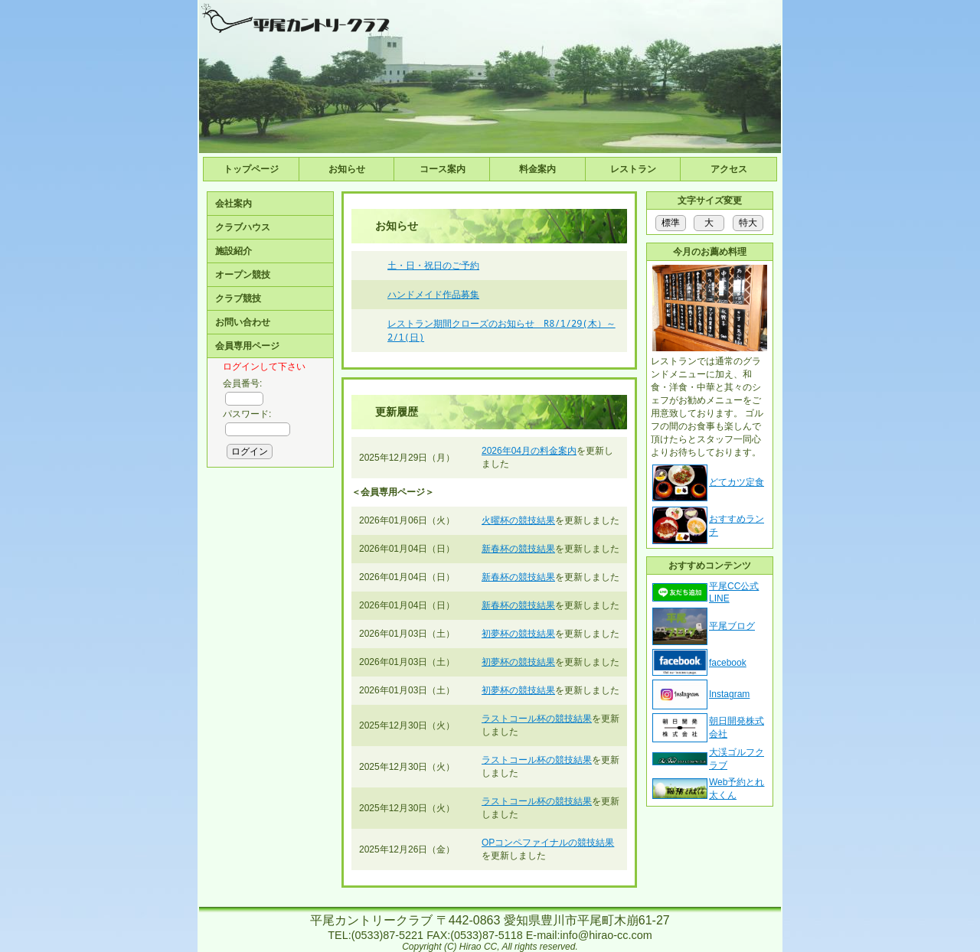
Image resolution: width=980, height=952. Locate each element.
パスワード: (247, 414)
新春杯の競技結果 (518, 548)
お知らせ (346, 169)
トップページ (251, 169)
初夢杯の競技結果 (518, 633)
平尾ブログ (732, 626)
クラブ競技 (238, 298)
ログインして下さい (264, 366)
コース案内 (443, 169)
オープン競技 (242, 274)
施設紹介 (233, 251)
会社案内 (233, 203)
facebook (727, 662)
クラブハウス (242, 227)
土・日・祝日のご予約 (433, 265)
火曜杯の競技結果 (518, 520)
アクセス (728, 169)
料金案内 (537, 169)
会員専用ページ (247, 346)
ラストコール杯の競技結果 (537, 718)
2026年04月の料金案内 (529, 450)
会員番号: (242, 383)
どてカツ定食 (736, 482)
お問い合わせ (242, 322)
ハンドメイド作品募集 (433, 294)
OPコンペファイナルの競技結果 (548, 842)
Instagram (729, 694)
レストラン (633, 169)
